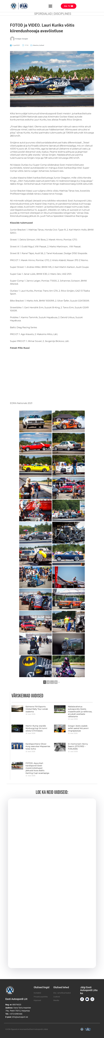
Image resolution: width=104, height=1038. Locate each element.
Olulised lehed (61, 987)
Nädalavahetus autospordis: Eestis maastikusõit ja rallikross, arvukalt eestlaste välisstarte (80, 711)
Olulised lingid (41, 987)
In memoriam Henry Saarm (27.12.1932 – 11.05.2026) (78, 746)
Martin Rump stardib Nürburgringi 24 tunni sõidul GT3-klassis (36, 728)
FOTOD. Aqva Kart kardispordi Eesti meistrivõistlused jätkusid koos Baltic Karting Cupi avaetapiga (37, 768)
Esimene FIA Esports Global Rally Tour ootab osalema (37, 709)
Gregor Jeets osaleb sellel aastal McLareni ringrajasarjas (78, 728)
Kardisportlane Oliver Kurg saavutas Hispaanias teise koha (38, 746)
